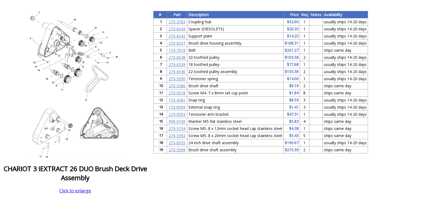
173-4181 (177, 100)
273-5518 (177, 92)
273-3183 (177, 21)
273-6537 (177, 43)
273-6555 (177, 142)
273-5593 (177, 114)
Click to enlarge (75, 191)
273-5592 (177, 135)
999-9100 (177, 121)
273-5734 (177, 128)
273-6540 (177, 71)
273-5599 (177, 149)
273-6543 (177, 28)
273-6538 (177, 57)
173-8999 (177, 107)
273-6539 (177, 64)
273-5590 (177, 78)
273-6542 (177, 36)
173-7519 (177, 50)
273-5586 (177, 85)
